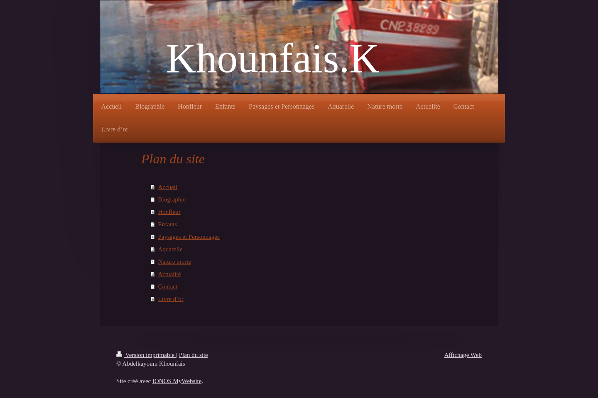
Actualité (169, 274)
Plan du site (193, 355)
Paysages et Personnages (189, 236)
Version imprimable (146, 355)
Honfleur (169, 212)
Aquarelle (170, 249)
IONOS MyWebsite (176, 381)
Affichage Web (463, 355)
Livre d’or (171, 299)
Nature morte (174, 261)
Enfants (167, 224)
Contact (168, 286)
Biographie (172, 199)
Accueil (168, 187)
